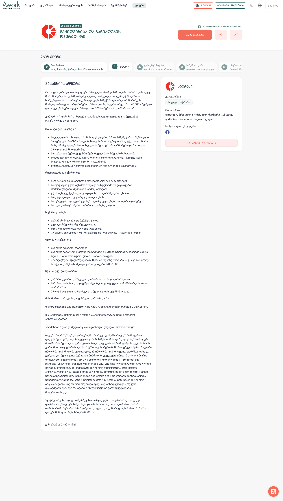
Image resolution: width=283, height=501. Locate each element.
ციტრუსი (185, 86)
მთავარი (30, 5)
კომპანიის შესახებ (201, 143)
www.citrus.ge (125, 327)
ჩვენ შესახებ (119, 5)
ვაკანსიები (47, 5)
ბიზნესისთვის (97, 5)
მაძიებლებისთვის (71, 5)
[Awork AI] (273, 491)
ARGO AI (203, 5)
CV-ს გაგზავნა (195, 34)
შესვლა (273, 5)
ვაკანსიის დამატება (230, 5)
